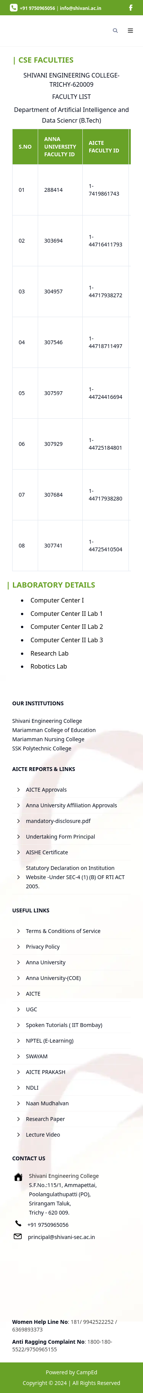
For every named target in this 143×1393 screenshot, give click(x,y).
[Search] (115, 30)
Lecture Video (43, 1134)
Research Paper (45, 1118)
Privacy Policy (42, 946)
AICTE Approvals (46, 789)
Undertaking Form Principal (60, 836)
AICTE (33, 993)
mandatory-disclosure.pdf (58, 820)
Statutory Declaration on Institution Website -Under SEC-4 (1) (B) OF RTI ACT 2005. (75, 877)
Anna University (46, 962)
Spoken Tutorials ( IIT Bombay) (64, 1025)
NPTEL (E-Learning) (50, 1040)
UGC (31, 1009)
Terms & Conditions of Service (63, 931)
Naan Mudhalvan (47, 1103)
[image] (131, 8)
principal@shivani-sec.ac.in (61, 1237)
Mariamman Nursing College (48, 739)
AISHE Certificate (47, 852)
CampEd (86, 1372)
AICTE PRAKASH (46, 1072)
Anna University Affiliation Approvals (71, 805)
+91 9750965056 (48, 1224)
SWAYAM (37, 1056)
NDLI (32, 1087)
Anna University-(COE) (53, 978)
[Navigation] (130, 30)
